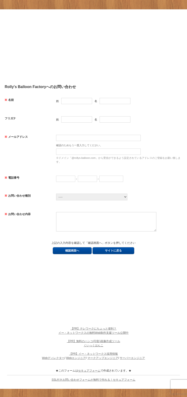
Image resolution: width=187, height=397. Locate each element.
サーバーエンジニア (132, 361)
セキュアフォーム (89, 374)
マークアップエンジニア (102, 361)
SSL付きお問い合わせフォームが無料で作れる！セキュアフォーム (94, 383)
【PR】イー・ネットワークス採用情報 (93, 357)
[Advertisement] (93, 46)
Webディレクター (53, 361)
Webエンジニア (76, 361)
